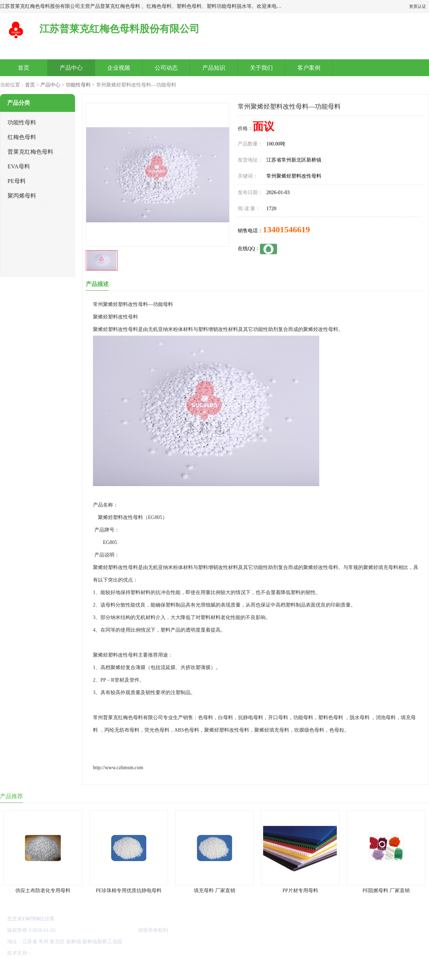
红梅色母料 (22, 137)
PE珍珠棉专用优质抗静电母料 (129, 890)
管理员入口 (93, 953)
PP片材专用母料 (300, 890)
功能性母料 (78, 85)
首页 (23, 68)
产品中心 (71, 68)
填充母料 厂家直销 (214, 890)
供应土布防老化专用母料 (42, 890)
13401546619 (286, 229)
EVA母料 (19, 166)
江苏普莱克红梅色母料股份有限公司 (97, 930)
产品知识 (213, 68)
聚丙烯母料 (22, 196)
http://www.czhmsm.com (118, 767)
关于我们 (261, 68)
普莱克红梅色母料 (30, 152)
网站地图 (117, 953)
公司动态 (166, 68)
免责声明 (70, 953)
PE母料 (17, 181)
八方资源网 (46, 953)
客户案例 (308, 68)
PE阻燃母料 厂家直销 (386, 890)
